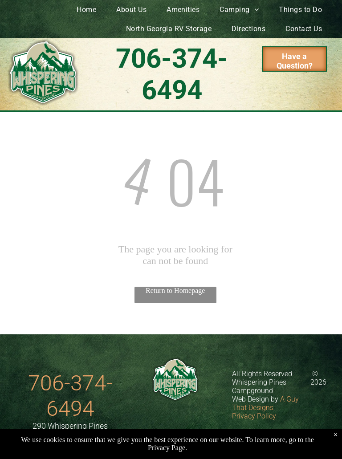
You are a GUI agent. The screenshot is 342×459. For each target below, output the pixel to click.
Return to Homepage (175, 290)
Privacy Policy (254, 416)
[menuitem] (90, 9)
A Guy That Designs (265, 403)
